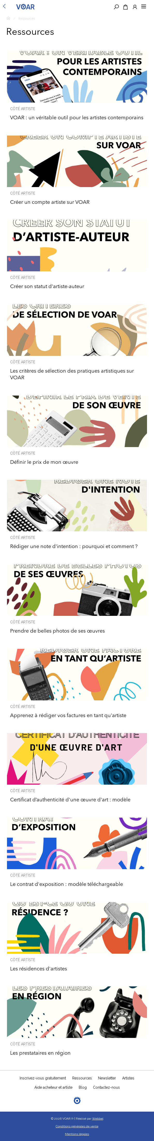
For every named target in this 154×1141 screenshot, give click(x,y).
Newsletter (107, 1078)
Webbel (97, 1118)
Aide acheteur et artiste (53, 1087)
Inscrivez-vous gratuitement (43, 1078)
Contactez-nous (106, 1087)
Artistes (128, 1078)
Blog (83, 1087)
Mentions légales (77, 1134)
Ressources (26, 18)
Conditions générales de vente (77, 1126)
